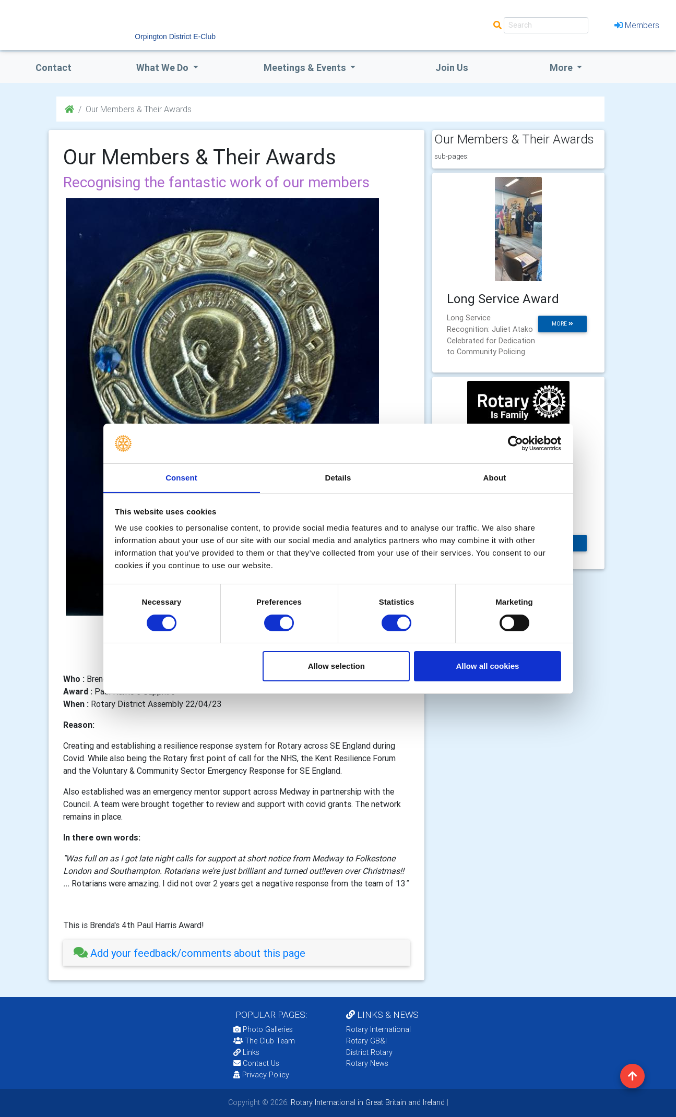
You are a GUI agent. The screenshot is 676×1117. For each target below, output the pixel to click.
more (562, 323)
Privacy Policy (261, 1074)
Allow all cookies (487, 666)
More (562, 68)
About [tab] (494, 477)
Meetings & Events (306, 68)
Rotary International (378, 1029)
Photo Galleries (263, 1029)
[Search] (546, 25)
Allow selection (336, 666)
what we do (163, 68)
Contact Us (256, 1063)
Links (246, 1052)
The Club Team (264, 1041)
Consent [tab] (181, 477)
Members (636, 25)
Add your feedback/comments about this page (189, 952)
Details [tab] (338, 477)
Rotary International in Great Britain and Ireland (367, 1102)
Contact (53, 68)
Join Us (451, 68)
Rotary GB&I (366, 1041)
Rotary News (367, 1063)
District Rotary (369, 1052)
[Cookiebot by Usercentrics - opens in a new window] (515, 443)
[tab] (236, 953)
